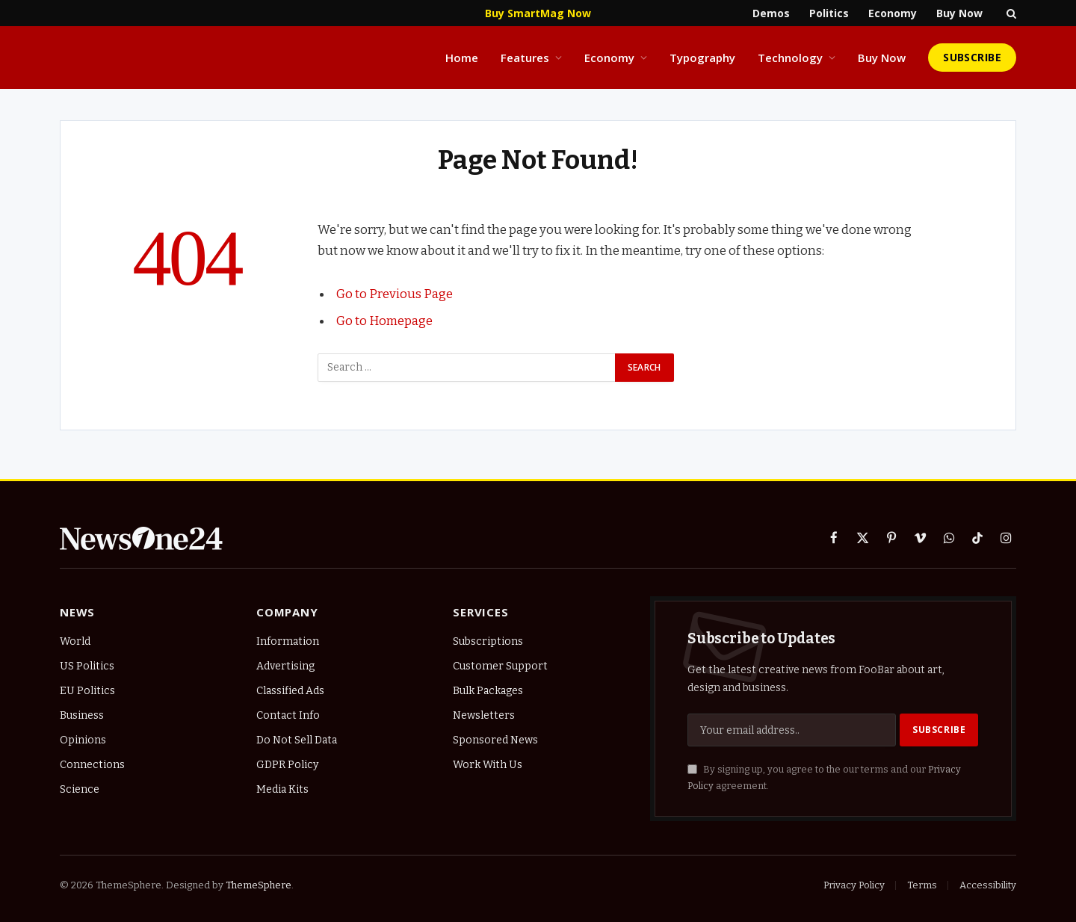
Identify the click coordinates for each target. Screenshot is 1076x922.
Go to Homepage (384, 320)
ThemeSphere (258, 885)
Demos (771, 13)
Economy (892, 13)
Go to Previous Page (394, 293)
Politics (829, 13)
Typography (702, 57)
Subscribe (972, 57)
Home (461, 57)
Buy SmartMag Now (538, 13)
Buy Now (959, 13)
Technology (790, 57)
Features (525, 57)
